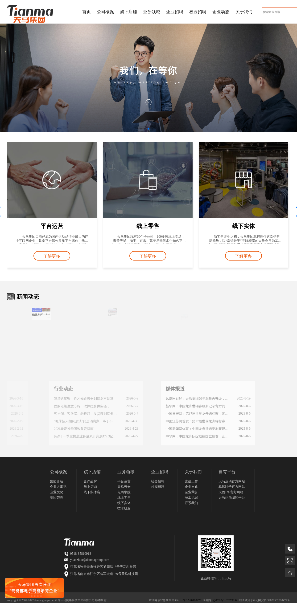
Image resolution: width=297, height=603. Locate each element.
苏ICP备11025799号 (225, 600)
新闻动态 (27, 297)
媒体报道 (133, 388)
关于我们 (243, 11)
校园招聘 (197, 11)
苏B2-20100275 (192, 600)
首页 (86, 11)
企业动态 (220, 11)
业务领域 (151, 11)
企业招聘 (174, 11)
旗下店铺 (128, 11)
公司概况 (105, 11)
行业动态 (24, 388)
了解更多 (51, 256)
